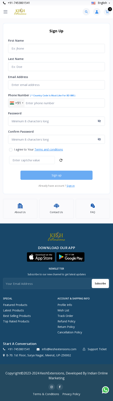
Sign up (57, 175)
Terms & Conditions (46, 394)
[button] (41, 257)
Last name (15, 59)
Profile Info (65, 305)
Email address (18, 77)
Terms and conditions (48, 149)
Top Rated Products (16, 321)
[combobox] (16, 103)
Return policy (66, 327)
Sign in (71, 185)
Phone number (41, 95)
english (99, 3)
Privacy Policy (71, 394)
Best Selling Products (17, 316)
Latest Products (13, 310)
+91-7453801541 (16, 3)
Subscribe (100, 283)
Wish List (63, 310)
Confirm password (21, 131)
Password (14, 113)
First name (16, 40)
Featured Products (15, 305)
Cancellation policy (70, 332)
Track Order (65, 316)
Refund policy (66, 321)
